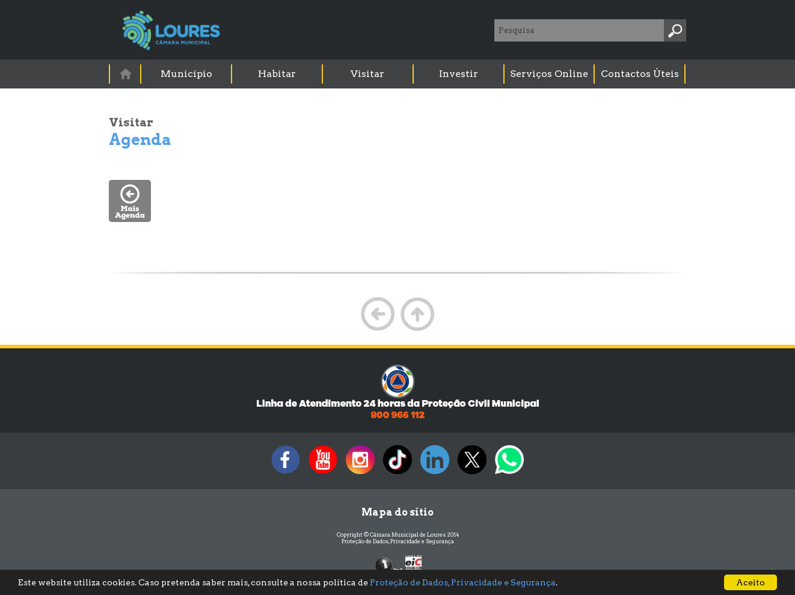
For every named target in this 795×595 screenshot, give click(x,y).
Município (186, 73)
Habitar (277, 73)
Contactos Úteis (640, 73)
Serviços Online (549, 73)
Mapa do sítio (397, 512)
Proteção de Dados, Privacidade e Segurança (398, 541)
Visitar (367, 73)
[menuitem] (125, 73)
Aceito (750, 582)
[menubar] (398, 74)
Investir (458, 73)
